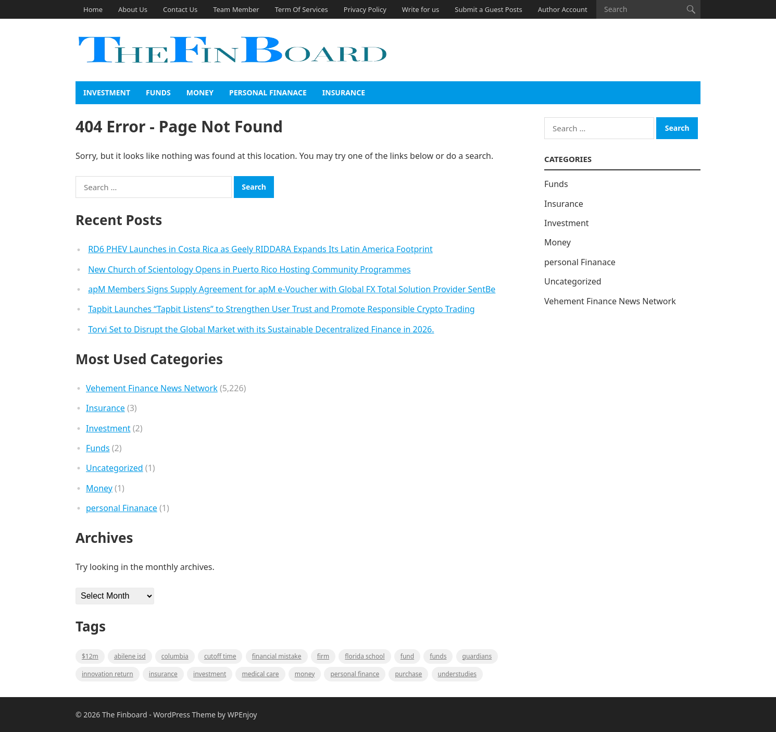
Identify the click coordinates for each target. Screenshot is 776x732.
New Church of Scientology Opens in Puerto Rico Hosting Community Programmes (249, 269)
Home (93, 9)
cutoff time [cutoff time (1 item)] (220, 656)
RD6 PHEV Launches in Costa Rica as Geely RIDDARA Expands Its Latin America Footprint (260, 249)
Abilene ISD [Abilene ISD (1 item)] (130, 656)
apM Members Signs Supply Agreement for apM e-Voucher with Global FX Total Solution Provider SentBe (291, 289)
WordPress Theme (184, 714)
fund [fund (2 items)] (407, 656)
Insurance (343, 92)
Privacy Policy (365, 9)
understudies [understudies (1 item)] (457, 673)
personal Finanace (268, 92)
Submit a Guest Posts (488, 9)
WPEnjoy (242, 714)
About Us (132, 9)
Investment (106, 92)
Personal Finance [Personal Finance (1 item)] (354, 673)
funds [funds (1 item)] (438, 656)
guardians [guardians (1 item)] (477, 656)
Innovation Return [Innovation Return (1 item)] (107, 673)
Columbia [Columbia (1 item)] (175, 656)
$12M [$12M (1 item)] (90, 656)
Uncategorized (114, 468)
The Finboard (124, 714)
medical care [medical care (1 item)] (260, 673)
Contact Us (180, 9)
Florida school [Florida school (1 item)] (364, 656)
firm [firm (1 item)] (323, 656)
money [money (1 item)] (305, 673)
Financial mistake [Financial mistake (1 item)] (277, 656)
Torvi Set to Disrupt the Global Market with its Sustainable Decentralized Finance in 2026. (261, 329)
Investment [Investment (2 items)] (209, 673)
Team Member (236, 9)
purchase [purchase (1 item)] (408, 673)
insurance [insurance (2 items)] (163, 673)
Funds (158, 92)
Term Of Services (301, 9)
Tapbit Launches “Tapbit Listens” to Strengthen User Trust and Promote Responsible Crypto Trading (281, 309)
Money (200, 92)
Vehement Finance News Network (152, 388)
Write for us (420, 9)
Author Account (562, 9)
